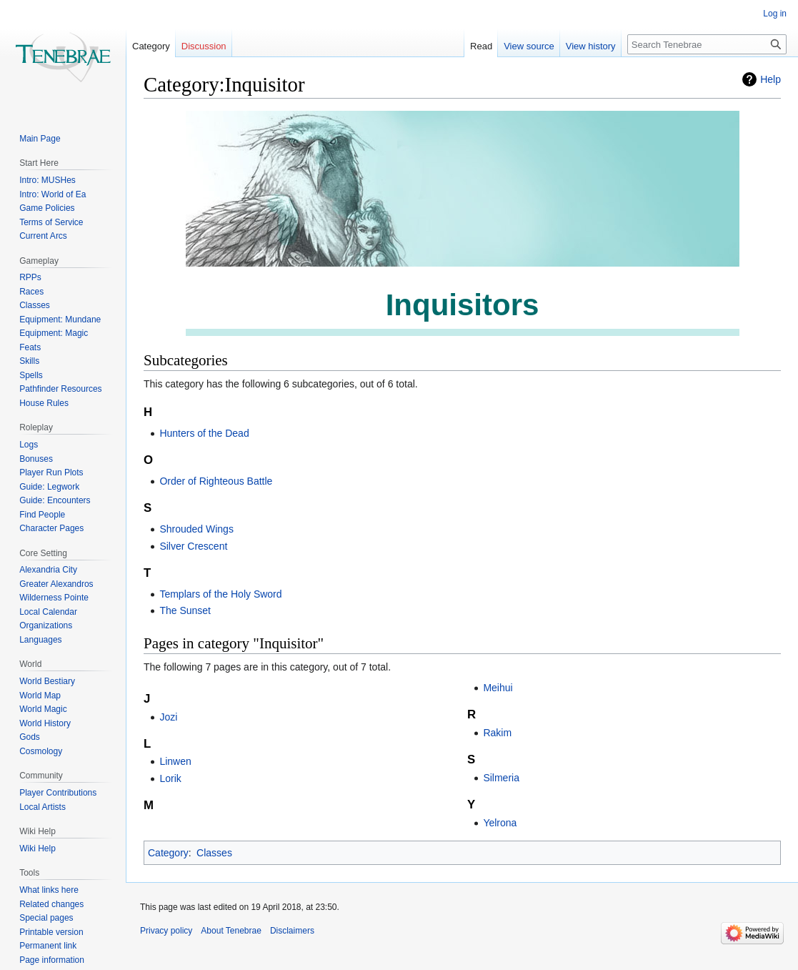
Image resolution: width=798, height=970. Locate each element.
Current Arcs (43, 236)
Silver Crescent (193, 546)
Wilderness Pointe (54, 598)
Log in (775, 14)
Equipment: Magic (53, 333)
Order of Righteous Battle (215, 481)
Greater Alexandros (56, 584)
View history (591, 46)
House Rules (44, 403)
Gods (29, 737)
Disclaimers (292, 931)
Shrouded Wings (196, 529)
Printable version (51, 932)
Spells (31, 375)
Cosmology (40, 751)
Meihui (497, 687)
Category (168, 852)
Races (31, 292)
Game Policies (46, 208)
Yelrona (500, 822)
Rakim (497, 732)
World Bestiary (47, 681)
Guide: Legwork (49, 487)
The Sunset (185, 610)
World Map (40, 696)
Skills (29, 361)
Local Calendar (48, 612)
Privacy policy (166, 931)
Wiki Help (37, 848)
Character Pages (51, 528)
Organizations (45, 625)
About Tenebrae (231, 931)
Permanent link (47, 946)
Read (481, 46)
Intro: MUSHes (47, 180)
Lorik (170, 778)
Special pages (46, 918)
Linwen (175, 761)
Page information (51, 960)
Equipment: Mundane (60, 320)
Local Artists (42, 807)
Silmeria (501, 777)
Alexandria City (48, 570)
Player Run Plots (51, 472)
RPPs (30, 277)
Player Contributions (57, 793)
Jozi (168, 717)
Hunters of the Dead (204, 433)
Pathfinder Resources (60, 389)
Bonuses (36, 459)
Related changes (51, 904)
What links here (49, 890)
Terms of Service (51, 222)
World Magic (42, 709)
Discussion (203, 46)
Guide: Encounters (54, 500)
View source (529, 46)
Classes (214, 852)
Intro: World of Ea (52, 194)
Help (770, 79)
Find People (42, 515)
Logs (28, 445)
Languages (40, 640)
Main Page (39, 139)
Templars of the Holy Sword (220, 594)
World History (45, 723)
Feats (30, 347)
